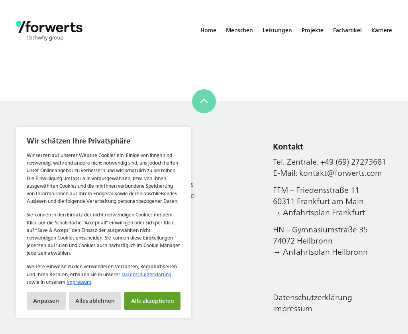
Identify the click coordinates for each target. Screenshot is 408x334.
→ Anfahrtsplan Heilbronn (320, 252)
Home (208, 30)
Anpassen (46, 301)
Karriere (381, 30)
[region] (103, 222)
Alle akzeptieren (152, 301)
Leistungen (277, 30)
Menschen (239, 30)
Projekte (313, 30)
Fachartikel (347, 30)
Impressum (79, 282)
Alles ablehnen (95, 301)
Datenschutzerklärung (146, 274)
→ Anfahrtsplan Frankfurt (319, 212)
